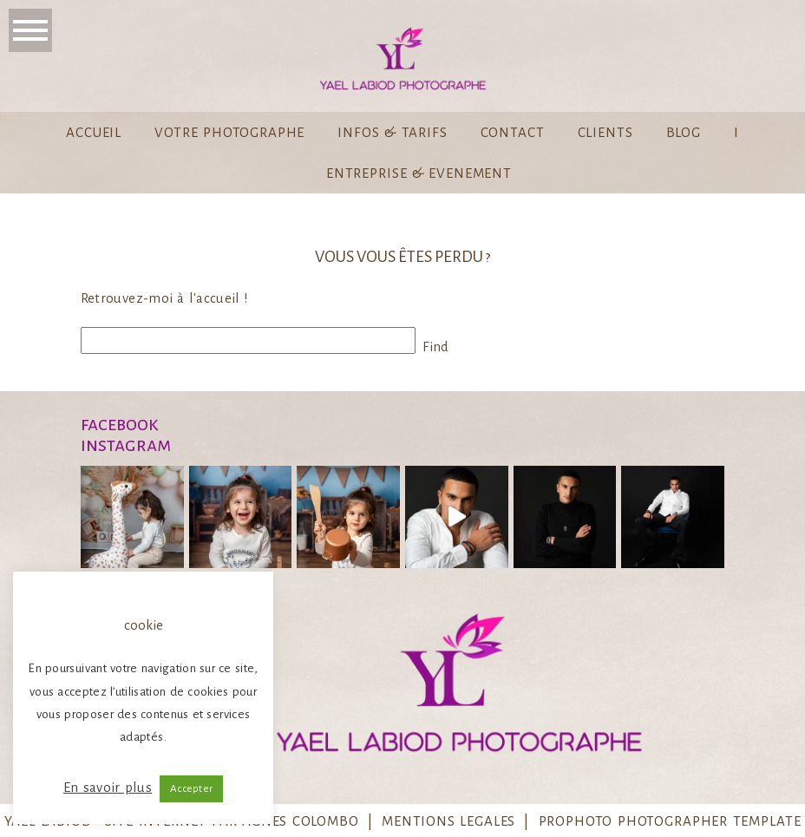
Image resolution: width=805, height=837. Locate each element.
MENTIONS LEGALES (448, 821)
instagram (126, 445)
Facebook (120, 424)
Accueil (93, 132)
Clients (605, 132)
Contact (513, 132)
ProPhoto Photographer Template (670, 821)
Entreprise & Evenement (419, 173)
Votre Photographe (229, 132)
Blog (683, 132)
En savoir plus (107, 787)
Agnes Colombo (300, 821)
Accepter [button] (191, 788)
